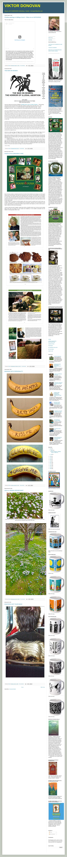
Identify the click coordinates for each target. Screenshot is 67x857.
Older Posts (43, 687)
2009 (51, 468)
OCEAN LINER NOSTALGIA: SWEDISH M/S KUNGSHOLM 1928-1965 (57, 394)
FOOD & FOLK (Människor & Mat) (14, 153)
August (52, 450)
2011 (51, 465)
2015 (51, 459)
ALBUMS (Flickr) (51, 343)
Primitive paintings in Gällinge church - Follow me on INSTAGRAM (23, 17)
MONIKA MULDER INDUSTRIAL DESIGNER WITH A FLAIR (57, 365)
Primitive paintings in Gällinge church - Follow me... (55, 452)
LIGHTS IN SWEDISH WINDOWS (58, 374)
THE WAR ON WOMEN (11, 70)
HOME (49, 339)
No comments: (22, 65)
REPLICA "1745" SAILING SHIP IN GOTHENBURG (57, 403)
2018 (51, 456)
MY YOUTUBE (51, 349)
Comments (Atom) (12, 689)
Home (22, 687)
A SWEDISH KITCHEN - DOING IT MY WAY (58, 411)
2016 (51, 457)
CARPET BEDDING (57, 356)
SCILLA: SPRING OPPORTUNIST (14, 490)
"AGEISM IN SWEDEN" (52, 47)
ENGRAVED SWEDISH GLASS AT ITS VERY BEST (58, 383)
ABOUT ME (50, 37)
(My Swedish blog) (51, 342)
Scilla (15, 519)
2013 (51, 462)
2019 (51, 448)
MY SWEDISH (51, 347)
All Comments (52, 834)
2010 (51, 467)
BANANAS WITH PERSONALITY (14, 371)
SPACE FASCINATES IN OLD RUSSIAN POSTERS (58, 438)
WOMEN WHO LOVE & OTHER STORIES (29, 104)
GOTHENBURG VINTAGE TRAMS (57, 420)
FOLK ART (55, 347)
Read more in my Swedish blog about (55, 49)
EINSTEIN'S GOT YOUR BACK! (13, 604)
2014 (51, 460)
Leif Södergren (14, 61)
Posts (50, 832)
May (51, 454)
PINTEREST (50, 345)
